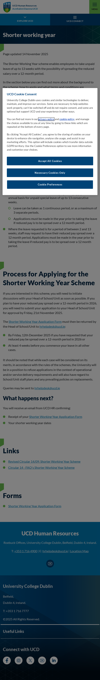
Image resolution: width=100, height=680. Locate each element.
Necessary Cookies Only (50, 172)
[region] (50, 141)
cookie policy (66, 119)
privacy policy (46, 119)
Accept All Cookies (50, 161)
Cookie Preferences (50, 184)
